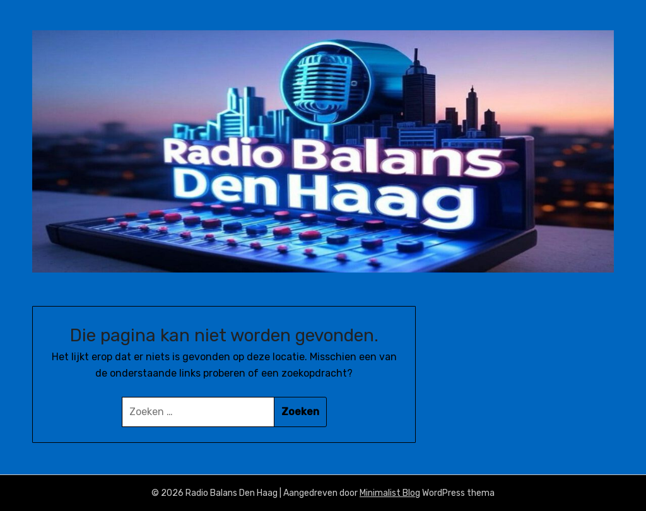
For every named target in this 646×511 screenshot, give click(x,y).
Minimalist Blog (390, 493)
